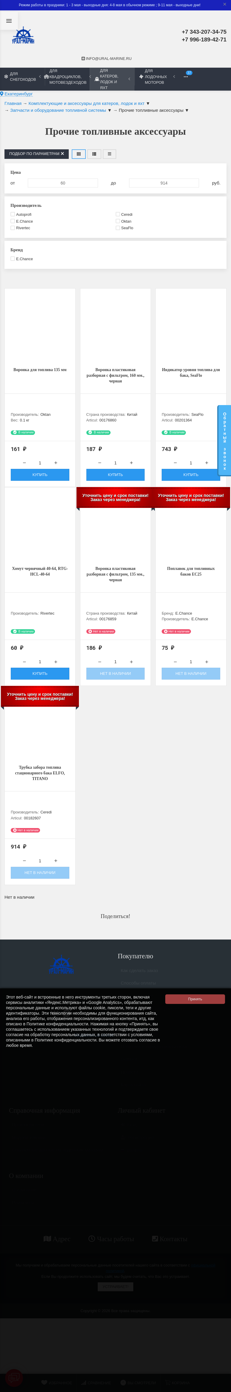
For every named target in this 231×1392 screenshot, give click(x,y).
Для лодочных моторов (157, 76)
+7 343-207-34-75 (204, 32)
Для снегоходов (22, 77)
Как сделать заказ (139, 979)
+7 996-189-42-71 (204, 39)
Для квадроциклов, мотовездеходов (67, 76)
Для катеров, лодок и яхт (112, 79)
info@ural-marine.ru (107, 58)
